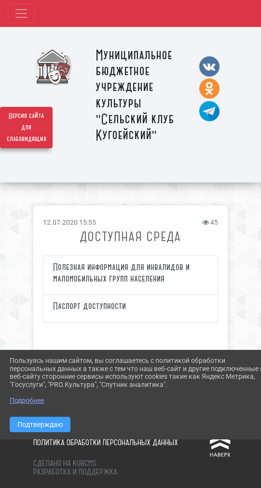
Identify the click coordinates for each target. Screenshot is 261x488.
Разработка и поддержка (75, 471)
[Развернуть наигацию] (21, 13)
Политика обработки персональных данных (105, 442)
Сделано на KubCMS (64, 463)
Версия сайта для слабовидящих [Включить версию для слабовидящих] (26, 127)
